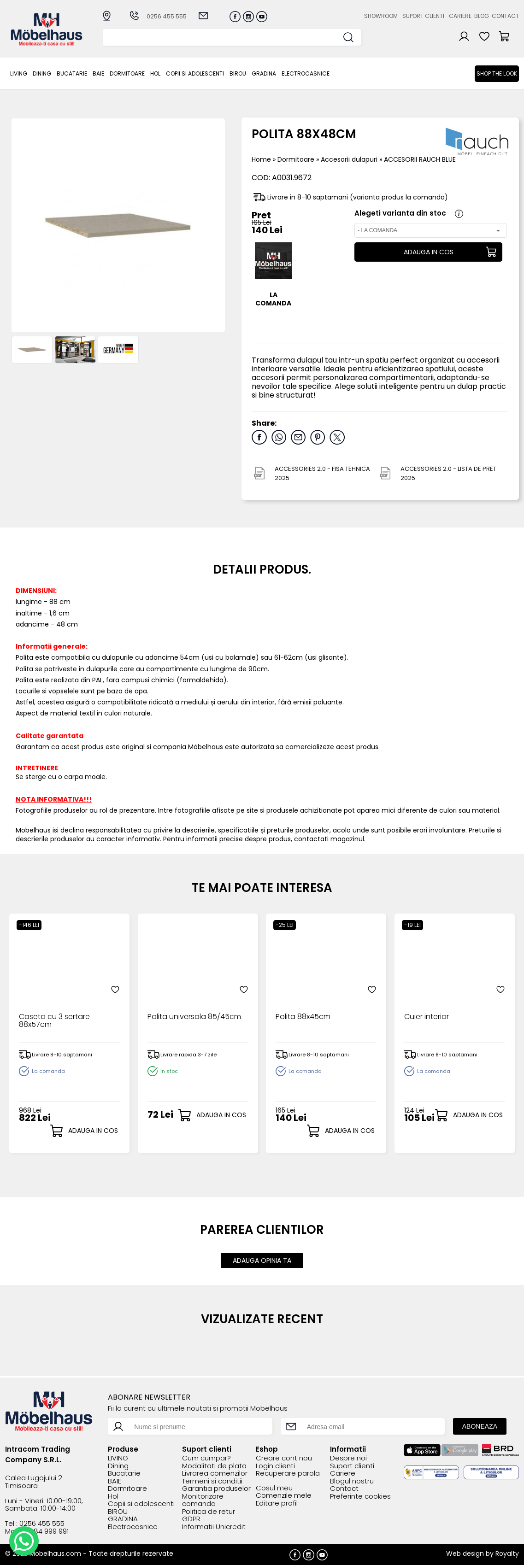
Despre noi (348, 1458)
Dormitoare (127, 73)
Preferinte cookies (360, 1497)
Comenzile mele (284, 1496)
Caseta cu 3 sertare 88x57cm (54, 1021)
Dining (42, 73)
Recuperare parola (288, 1473)
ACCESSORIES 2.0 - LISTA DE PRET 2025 (448, 473)
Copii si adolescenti (195, 73)
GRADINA (264, 73)
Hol (155, 73)
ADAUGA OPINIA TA (262, 1260)
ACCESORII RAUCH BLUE (420, 159)
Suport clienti (423, 16)
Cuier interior (426, 1017)
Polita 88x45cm (303, 1017)
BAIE (98, 73)
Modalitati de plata (214, 1466)
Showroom (381, 16)
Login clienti (275, 1466)
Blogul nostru (352, 1481)
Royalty (507, 1553)
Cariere (460, 16)
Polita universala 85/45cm (194, 1017)
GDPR (191, 1519)
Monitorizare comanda (203, 1500)
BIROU (238, 73)
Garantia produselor (216, 1489)
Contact (505, 16)
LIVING (18, 73)
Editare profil (277, 1503)
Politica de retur (208, 1512)
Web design (465, 1553)
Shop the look (497, 73)
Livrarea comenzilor (214, 1473)
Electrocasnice (306, 73)
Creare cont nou (284, 1458)
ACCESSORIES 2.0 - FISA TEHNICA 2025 (322, 473)
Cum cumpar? (206, 1458)
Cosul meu (274, 1488)
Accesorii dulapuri (350, 159)
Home (261, 159)
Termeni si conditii (212, 1481)
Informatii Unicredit (214, 1527)
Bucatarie (72, 73)
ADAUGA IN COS (428, 252)
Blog (481, 16)
